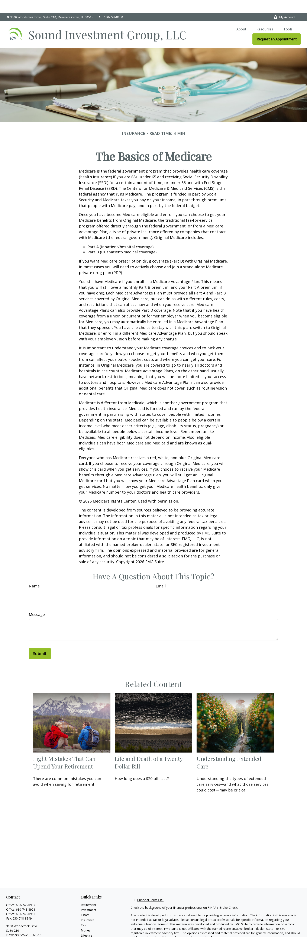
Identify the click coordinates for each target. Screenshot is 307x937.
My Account (284, 4)
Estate (85, 902)
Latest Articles (90, 928)
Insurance (87, 907)
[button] (241, 16)
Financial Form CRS (150, 887)
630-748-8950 (110, 4)
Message (37, 601)
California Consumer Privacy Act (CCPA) (271, 932)
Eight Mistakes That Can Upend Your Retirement (64, 749)
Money (85, 918)
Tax (83, 912)
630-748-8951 (25, 897)
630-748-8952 (25, 892)
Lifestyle (86, 923)
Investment (88, 897)
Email (161, 573)
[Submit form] (40, 641)
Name (34, 573)
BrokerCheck (228, 895)
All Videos (87, 933)
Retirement (88, 892)
